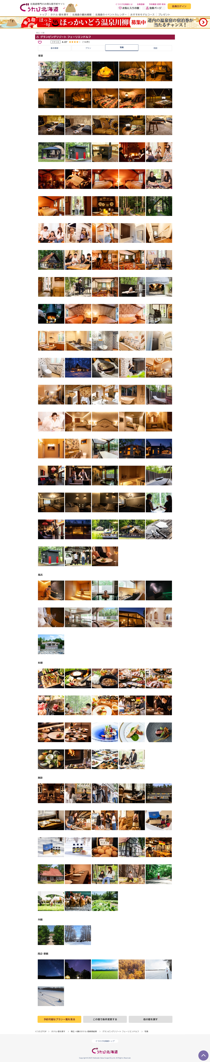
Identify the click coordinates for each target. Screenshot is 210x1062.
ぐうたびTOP (40, 1031)
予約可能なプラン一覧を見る (59, 1019)
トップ (43, 14)
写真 (122, 47)
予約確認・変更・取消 (157, 4)
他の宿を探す (150, 1019)
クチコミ (55, 42)
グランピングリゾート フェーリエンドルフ (63, 37)
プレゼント (164, 14)
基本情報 (54, 48)
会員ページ (154, 8)
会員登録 (140, 4)
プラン (88, 48)
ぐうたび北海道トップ (105, 1041)
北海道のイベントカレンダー (111, 14)
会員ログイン (179, 6)
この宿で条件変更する (105, 1019)
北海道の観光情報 (82, 14)
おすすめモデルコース (142, 14)
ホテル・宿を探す (60, 14)
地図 (155, 48)
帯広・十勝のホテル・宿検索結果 (84, 1031)
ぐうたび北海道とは (124, 4)
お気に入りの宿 (129, 8)
